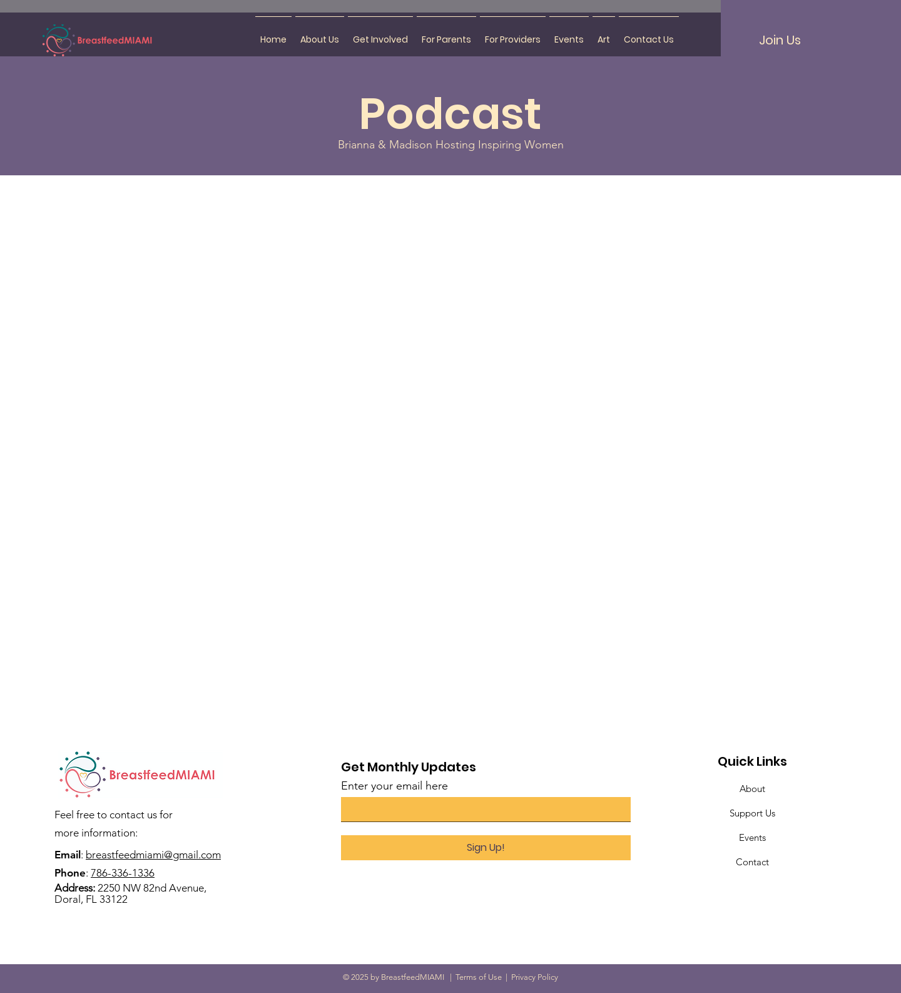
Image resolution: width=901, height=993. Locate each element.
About (752, 789)
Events (752, 837)
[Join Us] (780, 40)
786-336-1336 (123, 873)
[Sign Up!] (486, 847)
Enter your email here (394, 785)
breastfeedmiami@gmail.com (153, 854)
